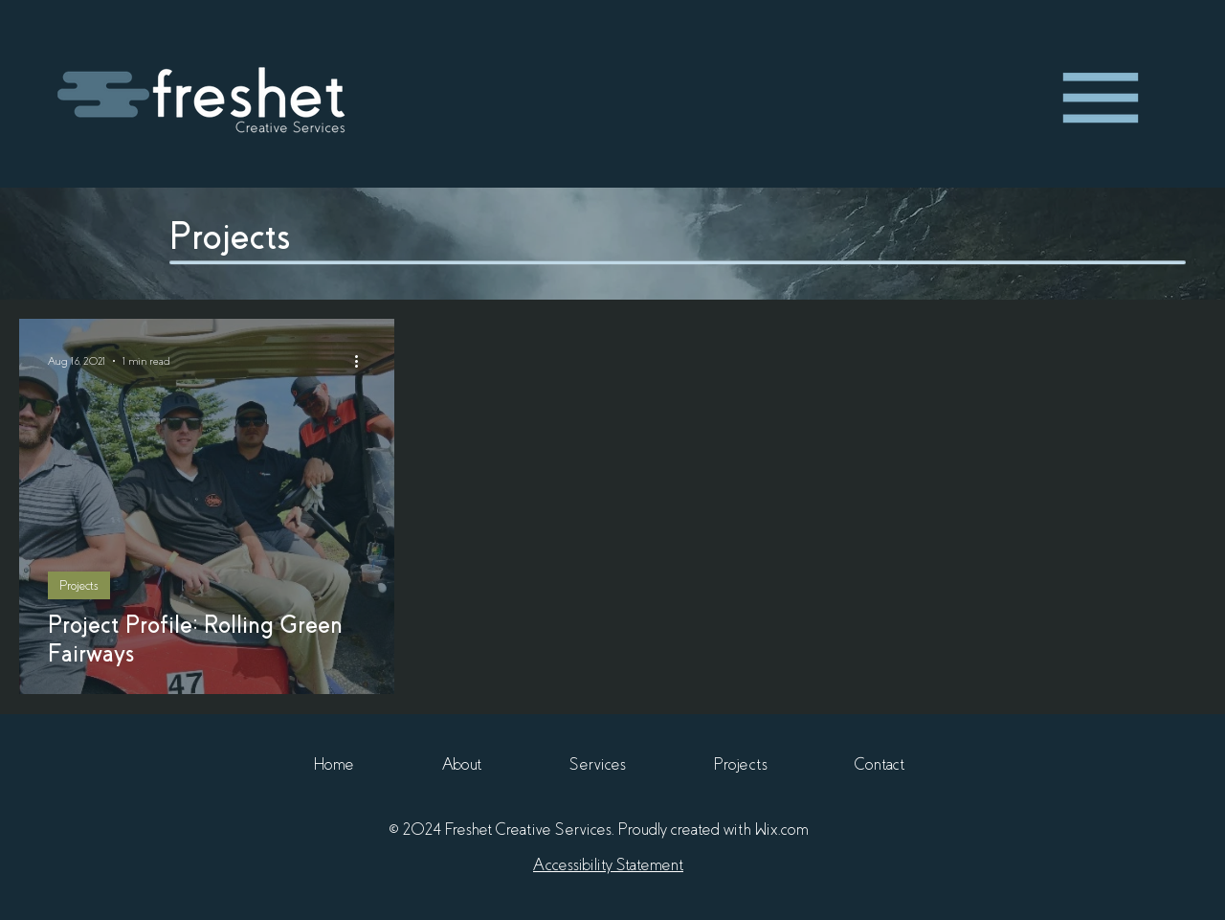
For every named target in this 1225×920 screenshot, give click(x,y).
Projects (79, 585)
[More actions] (362, 360)
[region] (1100, 98)
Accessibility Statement (608, 865)
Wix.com (782, 829)
